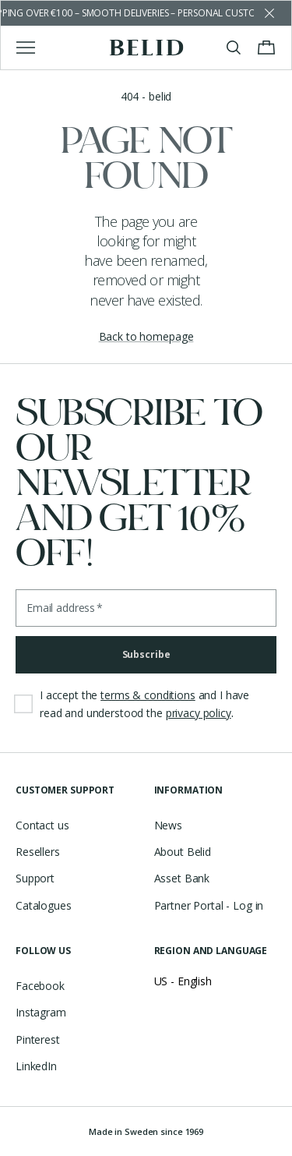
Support (35, 878)
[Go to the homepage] (146, 47)
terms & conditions (147, 695)
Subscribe (146, 654)
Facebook (40, 985)
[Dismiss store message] (269, 13)
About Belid (182, 851)
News (168, 825)
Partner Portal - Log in (209, 905)
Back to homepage (146, 336)
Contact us (42, 825)
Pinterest (38, 1039)
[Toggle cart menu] (266, 47)
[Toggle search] (233, 47)
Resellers (38, 851)
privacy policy (198, 712)
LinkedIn (36, 1066)
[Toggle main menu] (25, 47)
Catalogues (44, 905)
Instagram (41, 1012)
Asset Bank (182, 878)
